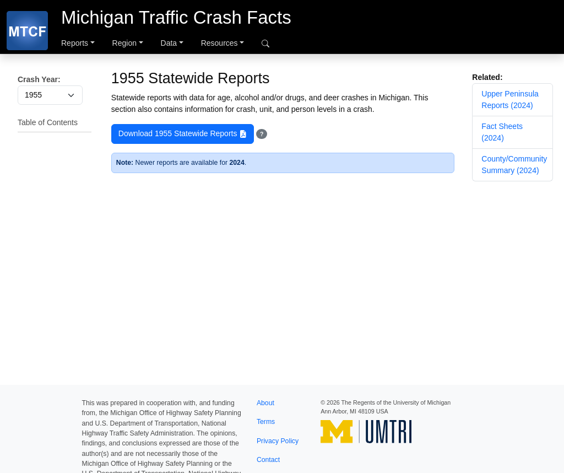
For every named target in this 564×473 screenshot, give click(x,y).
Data (169, 43)
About (265, 403)
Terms (266, 422)
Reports (74, 43)
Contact (268, 460)
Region (124, 43)
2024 (236, 162)
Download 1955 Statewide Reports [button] (182, 134)
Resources (219, 43)
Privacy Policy (278, 441)
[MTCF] (27, 30)
